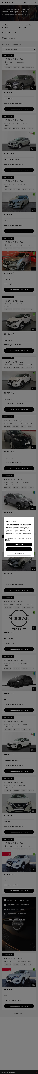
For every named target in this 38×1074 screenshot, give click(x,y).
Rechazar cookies (19, 549)
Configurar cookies (19, 553)
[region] (19, 537)
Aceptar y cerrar (19, 544)
